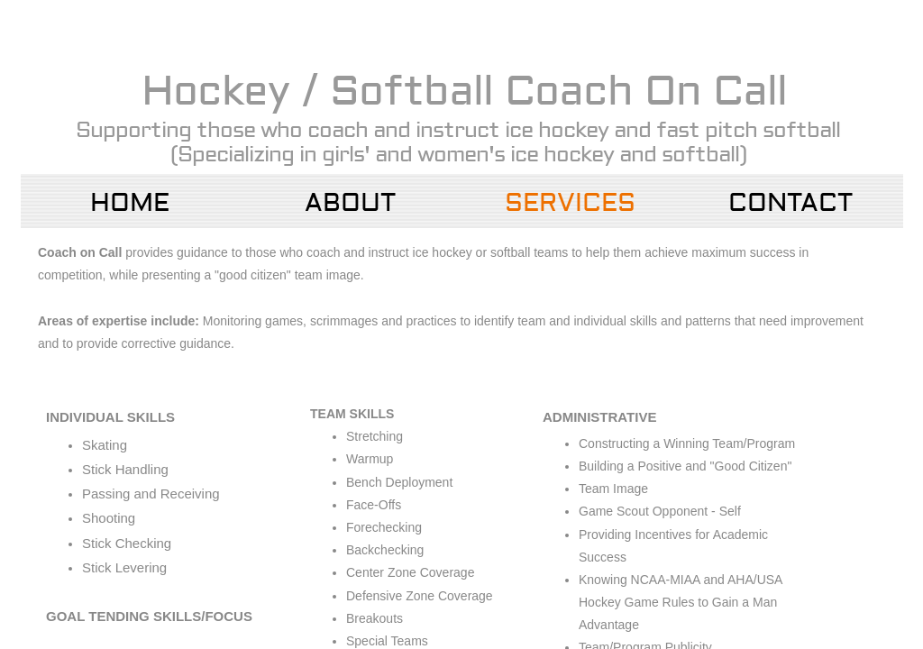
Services (570, 203)
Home (129, 203)
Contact (790, 203)
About (350, 203)
